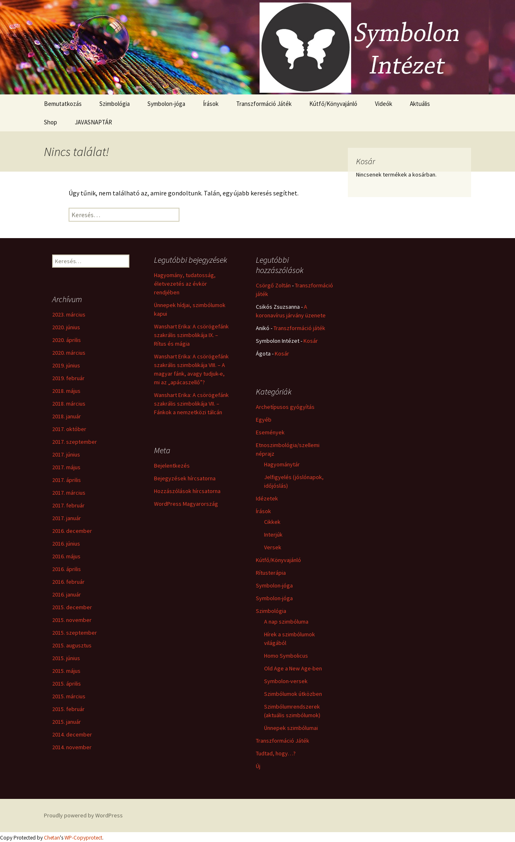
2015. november (72, 620)
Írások (210, 104)
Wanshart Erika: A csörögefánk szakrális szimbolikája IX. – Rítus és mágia (191, 335)
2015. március (68, 696)
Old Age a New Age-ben (293, 668)
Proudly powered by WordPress (83, 815)
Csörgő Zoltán (273, 285)
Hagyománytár (282, 464)
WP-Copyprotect (83, 837)
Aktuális (420, 104)
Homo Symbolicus (286, 655)
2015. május (66, 671)
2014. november (72, 747)
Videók (383, 104)
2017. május (66, 467)
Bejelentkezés (172, 465)
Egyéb (263, 419)
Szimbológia (114, 104)
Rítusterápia (271, 572)
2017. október (69, 429)
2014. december (72, 734)
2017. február (68, 505)
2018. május (66, 391)
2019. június (66, 365)
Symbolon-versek (286, 681)
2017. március (68, 492)
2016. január (66, 594)
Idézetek (267, 498)
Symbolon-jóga (166, 104)
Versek (272, 547)
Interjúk (273, 534)
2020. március (68, 352)
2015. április (66, 683)
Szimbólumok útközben (293, 693)
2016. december (72, 531)
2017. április (66, 480)
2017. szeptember (74, 441)
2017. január (66, 518)
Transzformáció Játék (264, 104)
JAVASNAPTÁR (93, 122)
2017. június (66, 454)
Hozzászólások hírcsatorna (187, 491)
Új (258, 766)
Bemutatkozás (63, 104)
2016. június (66, 543)
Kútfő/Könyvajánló (333, 104)
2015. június (66, 658)
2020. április (66, 340)
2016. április (66, 569)
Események (270, 432)
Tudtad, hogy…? (276, 753)
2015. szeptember (74, 632)
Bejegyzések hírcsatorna (185, 478)
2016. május (66, 556)
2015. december (72, 607)
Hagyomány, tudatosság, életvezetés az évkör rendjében (185, 283)
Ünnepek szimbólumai (291, 728)
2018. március (68, 403)
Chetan (52, 837)
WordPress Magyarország (186, 503)
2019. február (68, 378)
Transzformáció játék (299, 328)
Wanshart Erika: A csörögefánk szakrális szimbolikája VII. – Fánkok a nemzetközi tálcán (191, 403)
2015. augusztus (72, 645)
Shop (50, 122)
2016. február (68, 581)
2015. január (66, 721)
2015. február (68, 709)
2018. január (66, 416)
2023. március (68, 314)
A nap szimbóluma (286, 621)
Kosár (310, 340)
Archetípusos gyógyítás (285, 407)
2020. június (66, 327)
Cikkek (272, 521)
